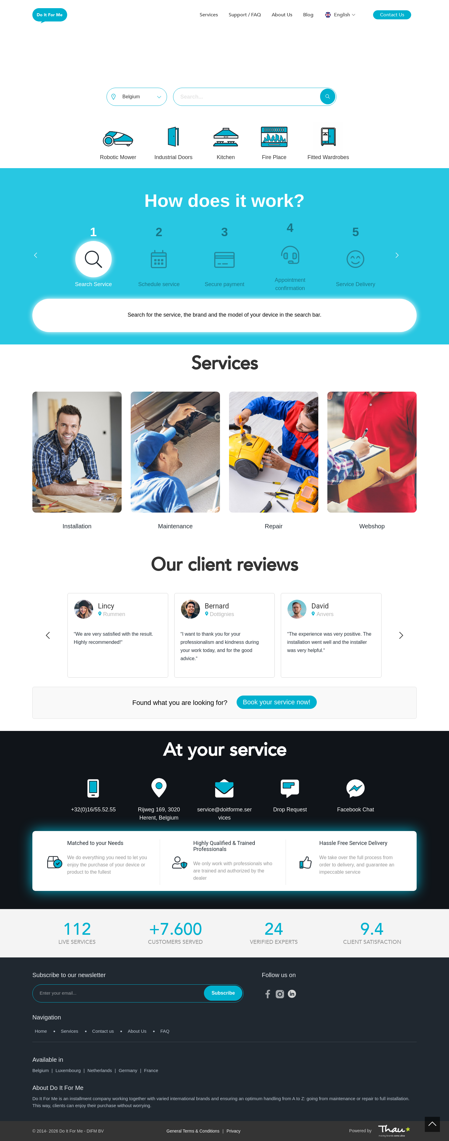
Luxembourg (71, 1070)
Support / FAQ (245, 14)
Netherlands (103, 1070)
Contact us (103, 1031)
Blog (308, 14)
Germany (131, 1070)
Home (41, 1031)
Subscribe (223, 993)
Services (209, 14)
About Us (282, 14)
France (151, 1070)
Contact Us (392, 14)
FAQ (164, 1031)
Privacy (234, 1131)
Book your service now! (276, 702)
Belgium (43, 1070)
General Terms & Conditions (192, 1131)
